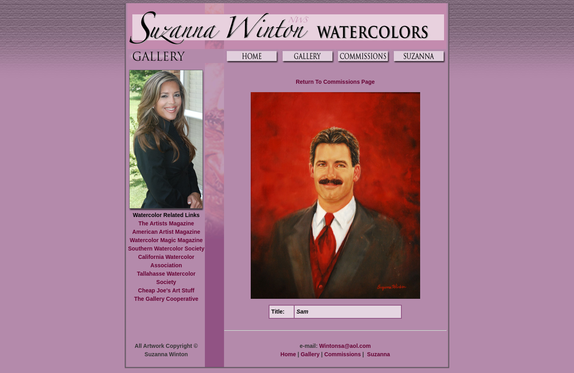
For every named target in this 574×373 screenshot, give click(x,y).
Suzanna (378, 354)
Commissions (342, 354)
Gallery (310, 354)
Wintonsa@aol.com (345, 346)
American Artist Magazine (166, 232)
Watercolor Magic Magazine (166, 240)
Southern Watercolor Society (166, 248)
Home (288, 354)
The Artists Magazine (166, 223)
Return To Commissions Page (335, 82)
